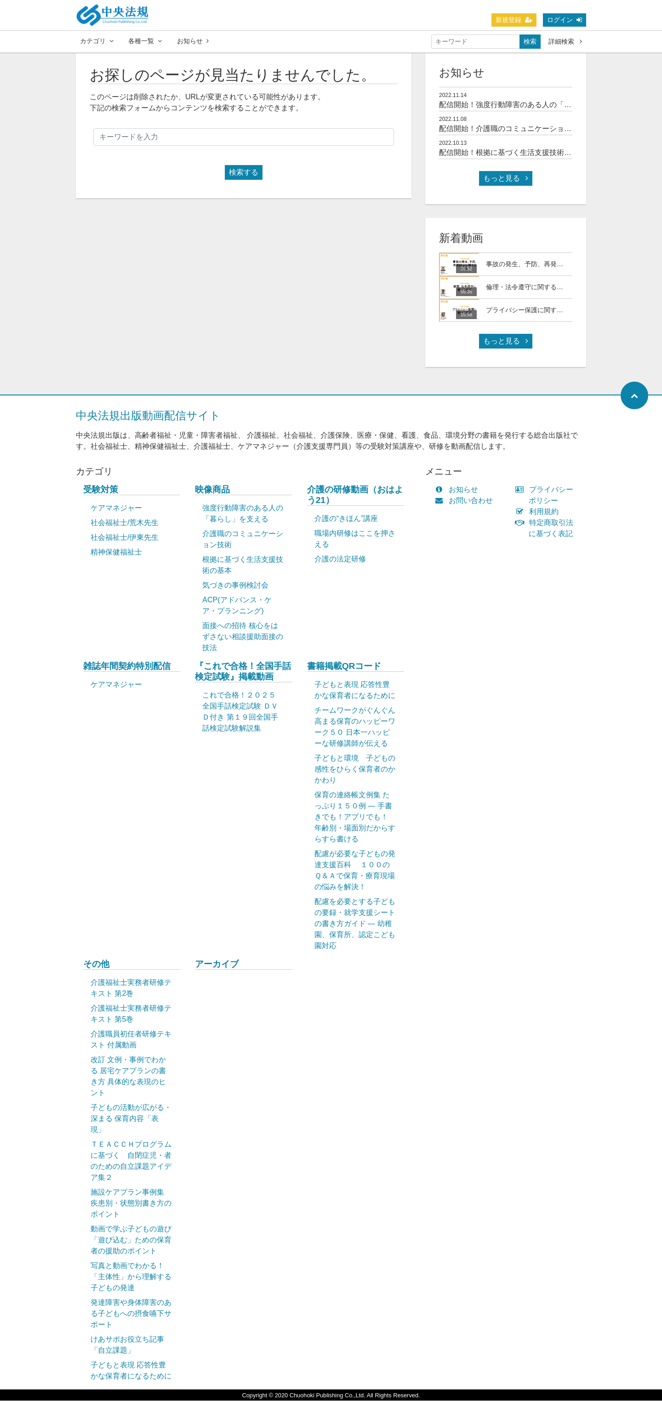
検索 (530, 41)
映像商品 (212, 490)
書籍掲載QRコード (344, 666)
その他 (96, 964)
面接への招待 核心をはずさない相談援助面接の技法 (242, 637)
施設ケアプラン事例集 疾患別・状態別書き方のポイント (131, 1203)
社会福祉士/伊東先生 (125, 538)
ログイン (564, 19)
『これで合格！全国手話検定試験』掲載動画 (243, 672)
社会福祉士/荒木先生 (125, 523)
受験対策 (100, 490)
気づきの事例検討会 (235, 585)
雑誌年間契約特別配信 (127, 666)
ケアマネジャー (116, 508)
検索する (243, 173)
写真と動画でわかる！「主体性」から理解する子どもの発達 (131, 1277)
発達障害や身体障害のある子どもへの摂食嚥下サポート (131, 1314)
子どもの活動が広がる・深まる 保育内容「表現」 (131, 1119)
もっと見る (505, 179)
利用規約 (539, 512)
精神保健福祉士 (116, 552)
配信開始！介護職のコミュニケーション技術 (512, 129)
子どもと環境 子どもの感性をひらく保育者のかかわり (354, 769)
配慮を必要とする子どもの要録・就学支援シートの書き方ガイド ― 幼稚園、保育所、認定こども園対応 (354, 924)
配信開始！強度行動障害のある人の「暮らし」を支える (531, 105)
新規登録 (514, 19)
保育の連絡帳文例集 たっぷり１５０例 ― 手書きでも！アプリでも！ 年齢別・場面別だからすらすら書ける (354, 817)
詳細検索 (565, 41)
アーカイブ (217, 964)
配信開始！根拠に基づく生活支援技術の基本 (512, 153)
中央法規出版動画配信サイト (148, 416)
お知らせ (193, 41)
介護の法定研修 (340, 559)
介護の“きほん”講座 (346, 519)
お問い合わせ (466, 501)
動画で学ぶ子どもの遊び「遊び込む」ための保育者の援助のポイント (131, 1240)
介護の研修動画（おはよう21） (355, 495)
